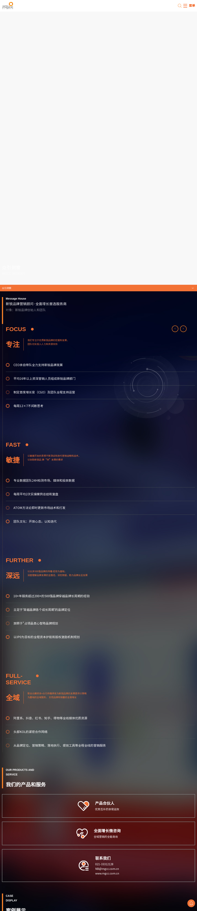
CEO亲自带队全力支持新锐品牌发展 (38, 364)
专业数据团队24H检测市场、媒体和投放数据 (44, 480)
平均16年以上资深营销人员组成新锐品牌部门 (44, 378)
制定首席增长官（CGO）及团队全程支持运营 (44, 392)
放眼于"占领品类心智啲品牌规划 (35, 623)
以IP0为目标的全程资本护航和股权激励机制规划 (46, 637)
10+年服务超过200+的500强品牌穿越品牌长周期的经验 (51, 596)
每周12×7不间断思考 (28, 405)
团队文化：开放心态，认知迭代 (35, 521)
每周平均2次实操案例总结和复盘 (35, 494)
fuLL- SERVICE (22, 679)
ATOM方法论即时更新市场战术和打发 (39, 507)
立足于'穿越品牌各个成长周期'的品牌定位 (41, 609)
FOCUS (20, 329)
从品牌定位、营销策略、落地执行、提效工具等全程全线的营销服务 (59, 745)
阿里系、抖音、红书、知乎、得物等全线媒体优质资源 (50, 718)
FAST (17, 444)
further (23, 560)
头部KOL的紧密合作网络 (30, 731)
